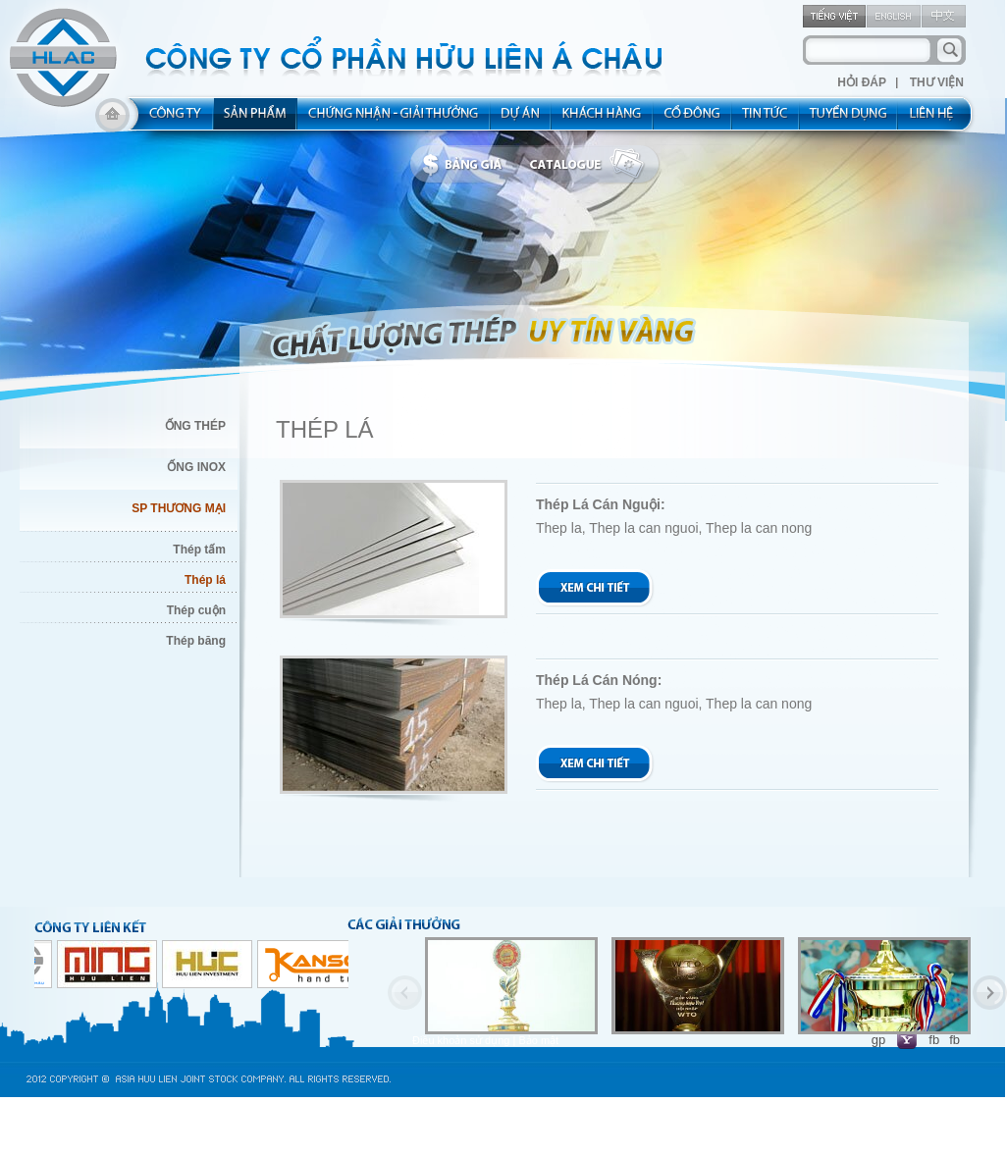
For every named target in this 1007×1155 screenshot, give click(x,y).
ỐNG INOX (196, 467)
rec (849, 119)
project (521, 119)
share (693, 119)
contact (938, 119)
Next (990, 992)
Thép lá (205, 580)
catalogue (592, 164)
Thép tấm (199, 549)
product (255, 119)
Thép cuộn (196, 610)
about (169, 119)
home (112, 119)
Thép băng (196, 641)
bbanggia (466, 164)
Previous (405, 992)
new (766, 119)
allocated (394, 119)
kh (603, 119)
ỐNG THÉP (195, 426)
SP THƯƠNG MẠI (179, 508)
